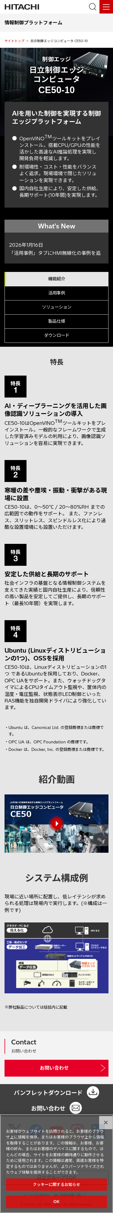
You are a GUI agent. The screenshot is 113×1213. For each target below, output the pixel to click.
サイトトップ (14, 41)
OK (56, 1201)
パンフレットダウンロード (48, 1092)
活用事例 (56, 293)
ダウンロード (56, 335)
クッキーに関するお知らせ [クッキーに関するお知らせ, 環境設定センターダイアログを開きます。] (56, 1184)
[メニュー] (106, 7)
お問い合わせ (54, 1068)
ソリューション (56, 307)
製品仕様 (56, 321)
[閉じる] (105, 1122)
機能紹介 (56, 279)
